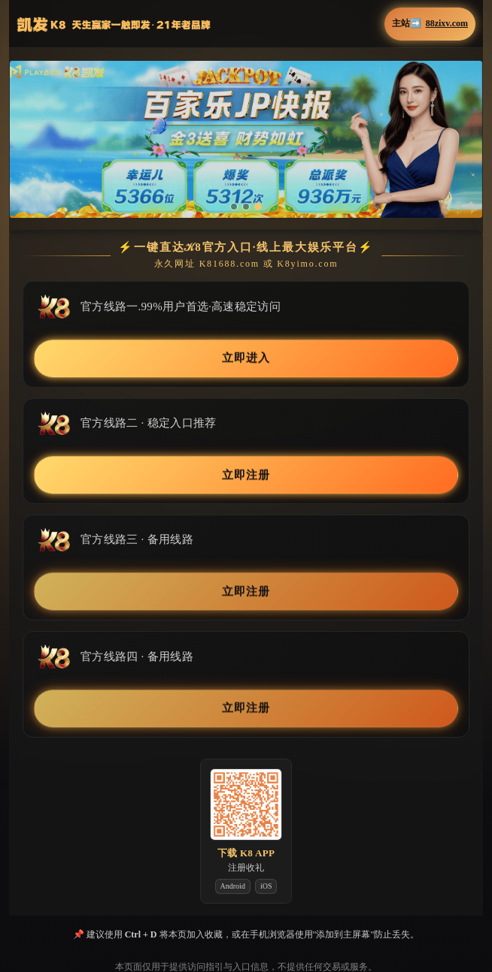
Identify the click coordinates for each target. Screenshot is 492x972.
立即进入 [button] (246, 358)
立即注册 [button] (246, 475)
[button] (246, 139)
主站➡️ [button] (430, 23)
